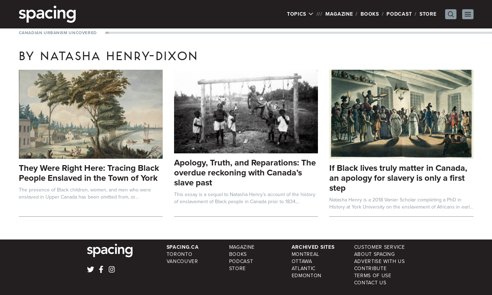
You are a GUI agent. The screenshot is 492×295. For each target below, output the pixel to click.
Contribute (370, 268)
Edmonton (307, 275)
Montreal (306, 254)
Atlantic (304, 268)
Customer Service (379, 247)
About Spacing (374, 254)
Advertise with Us (379, 261)
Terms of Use (372, 275)
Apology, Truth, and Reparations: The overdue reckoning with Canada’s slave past (245, 172)
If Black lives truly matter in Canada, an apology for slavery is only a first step (398, 178)
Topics (300, 14)
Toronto (180, 254)
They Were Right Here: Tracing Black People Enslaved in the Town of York (89, 173)
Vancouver (182, 261)
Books (370, 14)
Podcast (399, 14)
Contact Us (370, 282)
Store (428, 14)
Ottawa (302, 261)
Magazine (339, 14)
